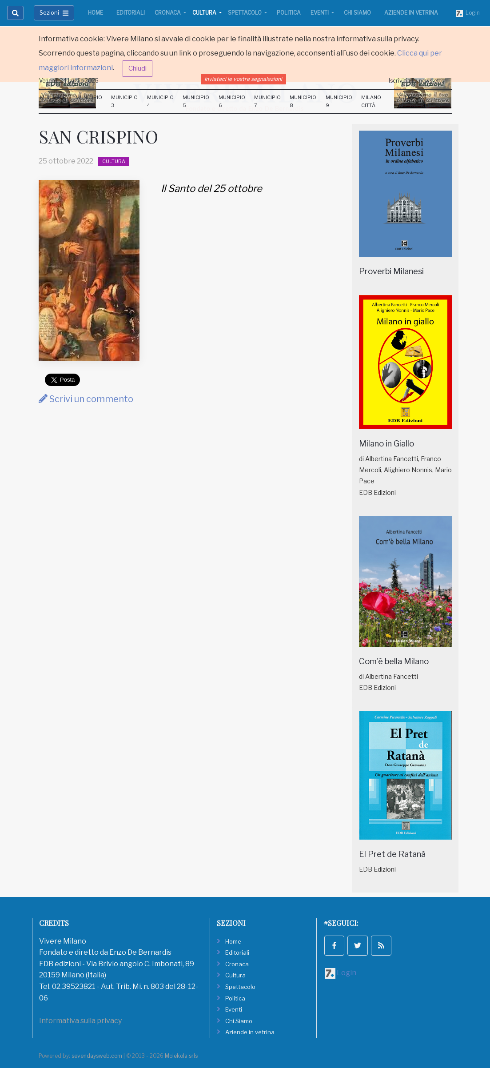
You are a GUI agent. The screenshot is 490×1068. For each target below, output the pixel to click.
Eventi (320, 12)
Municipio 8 (303, 101)
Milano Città (371, 101)
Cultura (205, 12)
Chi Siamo (357, 12)
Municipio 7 (267, 101)
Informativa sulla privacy (80, 1020)
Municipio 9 (339, 101)
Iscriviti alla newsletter (417, 80)
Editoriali (130, 12)
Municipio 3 (124, 101)
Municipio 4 (160, 101)
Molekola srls (181, 1055)
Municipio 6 (232, 101)
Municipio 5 (196, 101)
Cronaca (168, 12)
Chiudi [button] (137, 68)
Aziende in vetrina (411, 12)
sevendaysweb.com (97, 1055)
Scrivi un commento (86, 399)
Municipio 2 (89, 101)
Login (468, 13)
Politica (289, 12)
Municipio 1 (53, 101)
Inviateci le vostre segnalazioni (243, 79)
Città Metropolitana (420, 101)
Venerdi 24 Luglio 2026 (69, 80)
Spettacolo (245, 12)
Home (95, 12)
